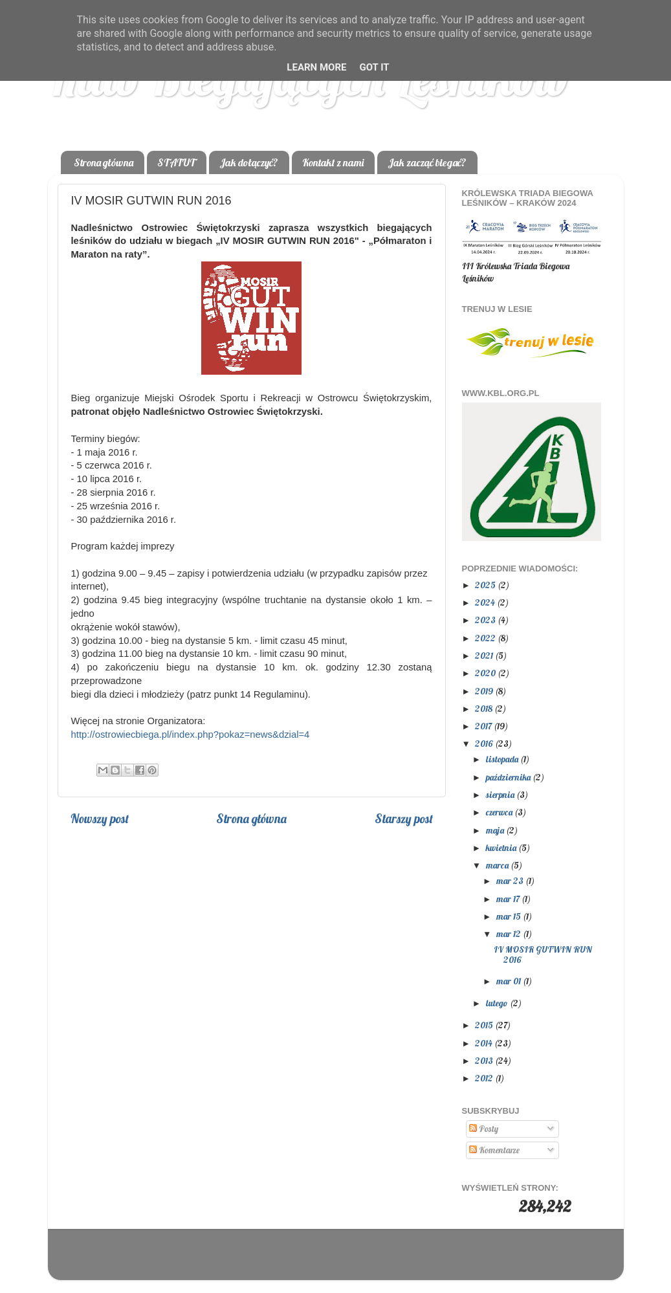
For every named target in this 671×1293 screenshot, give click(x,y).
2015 (485, 1024)
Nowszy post (100, 818)
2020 (486, 672)
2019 (485, 690)
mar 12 (509, 933)
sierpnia (501, 794)
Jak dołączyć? (248, 162)
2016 (485, 743)
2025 (486, 584)
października (509, 776)
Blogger (416, 1260)
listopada (503, 758)
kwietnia (502, 847)
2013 (485, 1060)
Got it (374, 67)
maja (496, 829)
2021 (485, 655)
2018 (484, 708)
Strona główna (103, 162)
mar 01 (509, 980)
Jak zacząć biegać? (427, 162)
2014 (484, 1042)
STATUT (176, 162)
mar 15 (509, 916)
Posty (483, 1128)
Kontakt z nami (333, 162)
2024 (486, 602)
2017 (484, 725)
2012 (485, 1077)
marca (498, 864)
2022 (486, 637)
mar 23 (510, 880)
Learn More (316, 67)
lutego (498, 1002)
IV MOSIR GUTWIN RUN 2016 (543, 954)
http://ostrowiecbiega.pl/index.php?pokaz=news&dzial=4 (190, 734)
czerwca (500, 811)
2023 (486, 619)
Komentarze (494, 1149)
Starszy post (404, 818)
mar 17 (509, 898)
